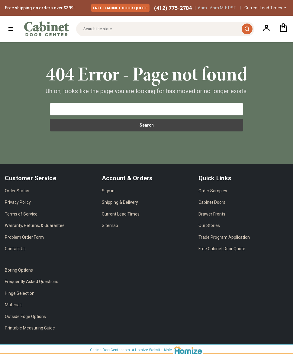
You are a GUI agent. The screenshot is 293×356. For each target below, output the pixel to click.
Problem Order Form (24, 237)
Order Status (17, 190)
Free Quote (122, 7)
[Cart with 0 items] (283, 29)
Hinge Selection (19, 293)
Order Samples (212, 190)
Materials (14, 304)
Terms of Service (21, 214)
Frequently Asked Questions (31, 281)
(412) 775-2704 (173, 8)
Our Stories (209, 225)
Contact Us (15, 248)
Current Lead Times (121, 214)
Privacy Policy (18, 202)
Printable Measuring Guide (30, 328)
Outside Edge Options (25, 316)
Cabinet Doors (211, 202)
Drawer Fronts (211, 214)
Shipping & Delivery (120, 202)
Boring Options (19, 270)
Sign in (108, 190)
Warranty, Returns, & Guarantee (35, 225)
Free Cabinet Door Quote (221, 248)
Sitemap (110, 225)
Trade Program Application (224, 237)
